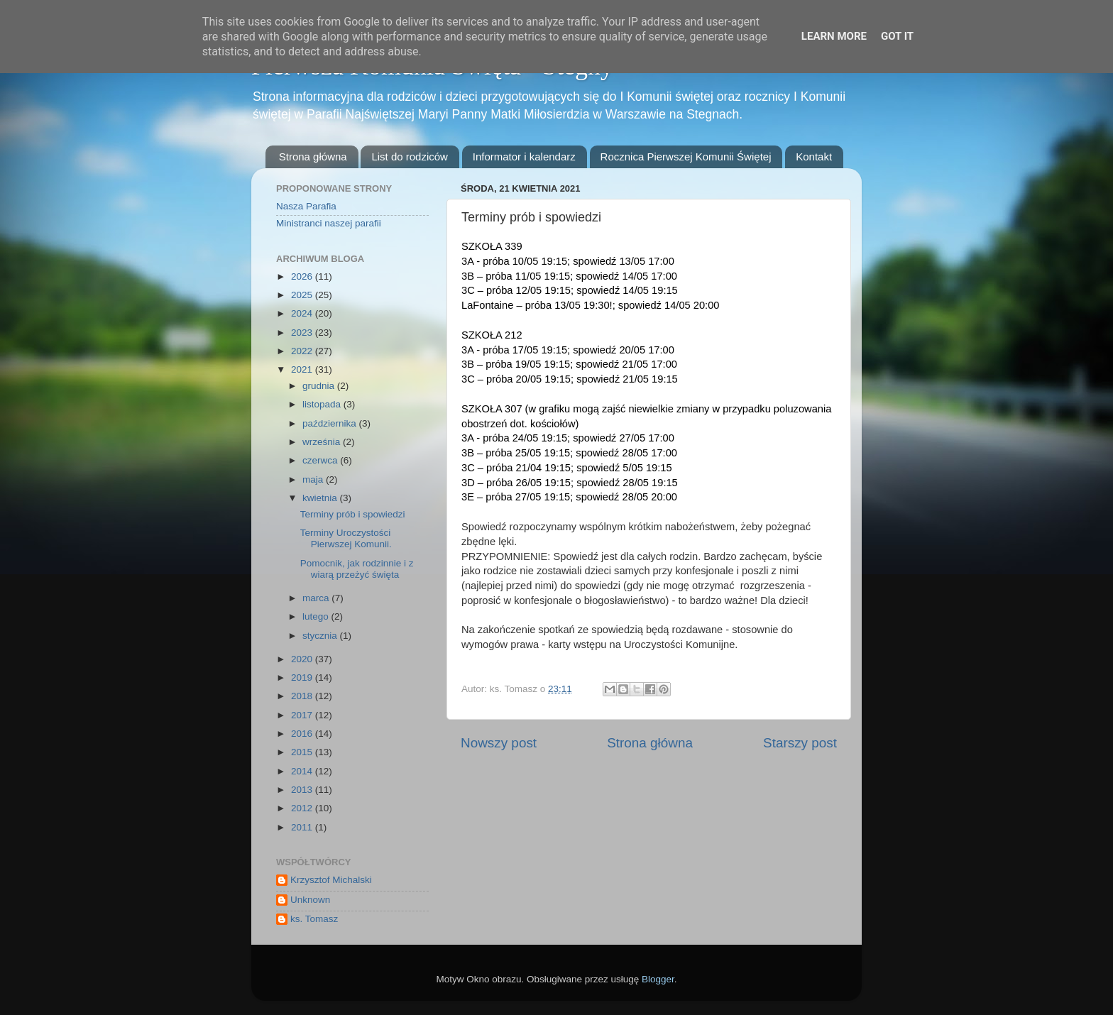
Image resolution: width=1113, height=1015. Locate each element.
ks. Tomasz (314, 919)
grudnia (319, 385)
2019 (303, 677)
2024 (303, 313)
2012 (303, 808)
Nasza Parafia (306, 206)
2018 (303, 696)
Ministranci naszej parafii (328, 223)
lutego (316, 616)
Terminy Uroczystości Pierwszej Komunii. (346, 538)
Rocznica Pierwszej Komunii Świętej (686, 156)
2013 (303, 789)
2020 (303, 659)
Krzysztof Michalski (331, 879)
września (322, 442)
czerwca (321, 460)
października (330, 423)
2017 (303, 715)
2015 (303, 752)
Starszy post (800, 742)
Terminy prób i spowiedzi (352, 514)
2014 (303, 771)
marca (316, 598)
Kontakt (814, 156)
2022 (303, 351)
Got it (897, 36)
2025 (303, 295)
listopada (323, 404)
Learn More (834, 36)
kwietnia (321, 498)
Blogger (658, 979)
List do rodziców (409, 156)
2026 (303, 276)
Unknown (310, 899)
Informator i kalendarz (524, 156)
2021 (303, 369)
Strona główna (313, 156)
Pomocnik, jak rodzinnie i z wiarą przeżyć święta (357, 569)
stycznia (321, 635)
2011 (303, 827)
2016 (303, 733)
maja (314, 479)
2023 (303, 332)
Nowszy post (499, 742)
